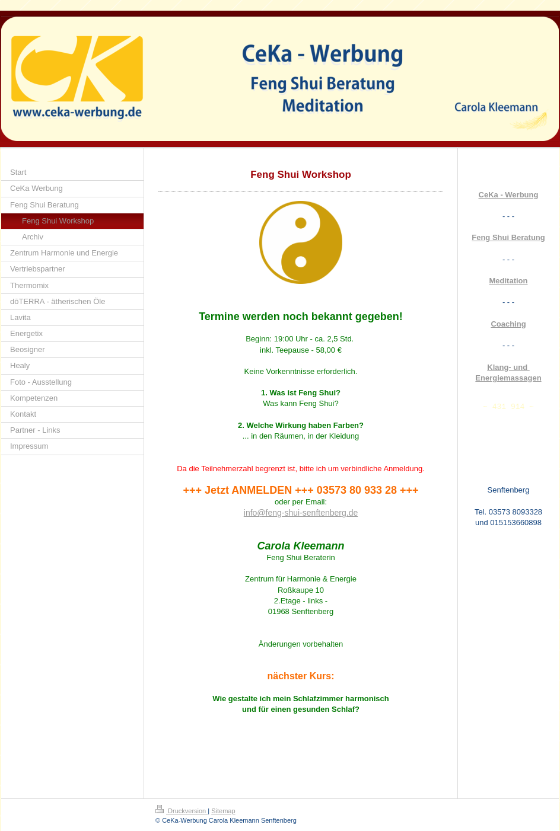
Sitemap (223, 810)
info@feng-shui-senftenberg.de (301, 512)
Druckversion (181, 810)
